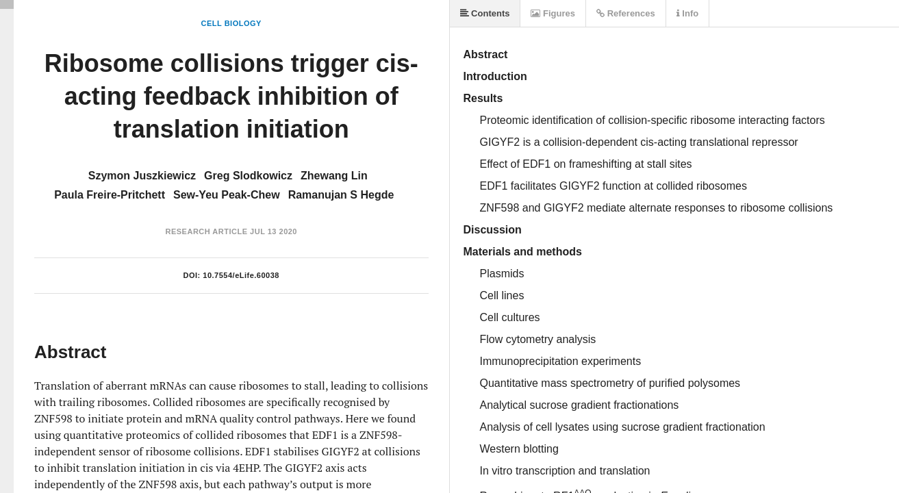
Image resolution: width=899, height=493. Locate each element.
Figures (553, 13)
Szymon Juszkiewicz (142, 175)
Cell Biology (231, 23)
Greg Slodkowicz (248, 175)
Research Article (206, 231)
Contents (485, 13)
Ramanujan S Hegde (341, 195)
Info (687, 13)
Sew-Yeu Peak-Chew (226, 195)
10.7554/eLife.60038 (241, 275)
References (625, 13)
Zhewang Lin (334, 175)
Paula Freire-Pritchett (109, 195)
